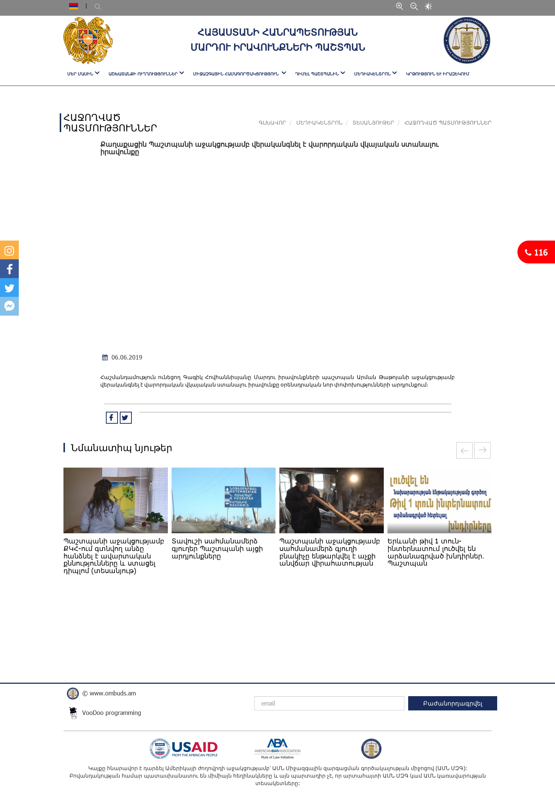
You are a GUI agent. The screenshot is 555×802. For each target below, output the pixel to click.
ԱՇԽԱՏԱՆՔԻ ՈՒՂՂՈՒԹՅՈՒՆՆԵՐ (143, 73)
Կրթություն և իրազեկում (437, 73)
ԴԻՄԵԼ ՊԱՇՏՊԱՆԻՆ (317, 73)
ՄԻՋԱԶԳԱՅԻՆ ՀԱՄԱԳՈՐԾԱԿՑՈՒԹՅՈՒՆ (236, 73)
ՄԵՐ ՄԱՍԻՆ (80, 73)
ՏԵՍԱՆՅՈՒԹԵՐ (373, 122)
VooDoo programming (111, 712)
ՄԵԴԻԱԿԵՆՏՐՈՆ (372, 73)
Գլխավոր (272, 122)
